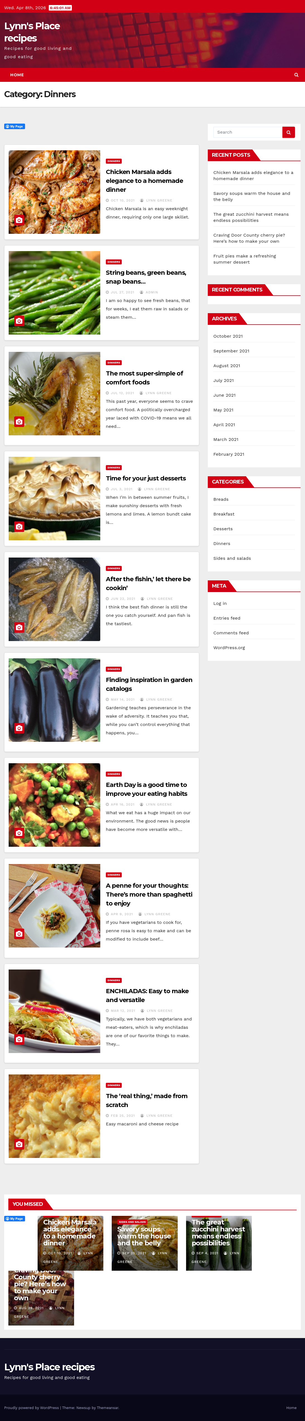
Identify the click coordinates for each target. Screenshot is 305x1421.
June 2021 (224, 395)
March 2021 (225, 439)
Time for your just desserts (146, 478)
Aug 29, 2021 (31, 1308)
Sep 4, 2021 (207, 1253)
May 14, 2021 (123, 699)
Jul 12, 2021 (122, 393)
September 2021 (231, 351)
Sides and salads (232, 558)
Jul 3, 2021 (122, 489)
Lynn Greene (156, 200)
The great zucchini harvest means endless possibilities (218, 1232)
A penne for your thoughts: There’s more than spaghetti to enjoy (149, 894)
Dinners (114, 161)
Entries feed (226, 618)
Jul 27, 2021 (122, 292)
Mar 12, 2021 (123, 1011)
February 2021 (228, 454)
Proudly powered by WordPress (32, 1408)
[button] (296, 74)
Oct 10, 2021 (123, 200)
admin (149, 292)
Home (17, 74)
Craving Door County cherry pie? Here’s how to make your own (40, 1284)
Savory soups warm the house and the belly (144, 1236)
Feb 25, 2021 (123, 1116)
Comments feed (231, 632)
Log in (220, 603)
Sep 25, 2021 (134, 1253)
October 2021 (228, 336)
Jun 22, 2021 (123, 599)
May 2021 (223, 410)
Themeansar (107, 1408)
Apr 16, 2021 (123, 804)
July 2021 (223, 380)
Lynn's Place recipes (49, 1367)
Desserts (223, 528)
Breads (221, 499)
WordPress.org (229, 647)
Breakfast (224, 514)
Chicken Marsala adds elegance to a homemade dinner (144, 180)
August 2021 (226, 365)
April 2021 (224, 424)
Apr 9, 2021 (122, 914)
